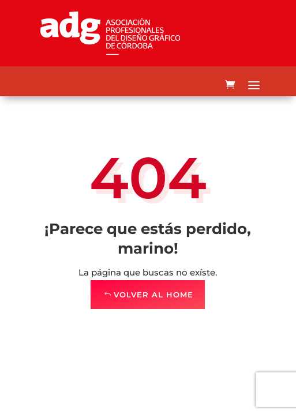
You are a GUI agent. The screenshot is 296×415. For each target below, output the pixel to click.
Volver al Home (153, 294)
